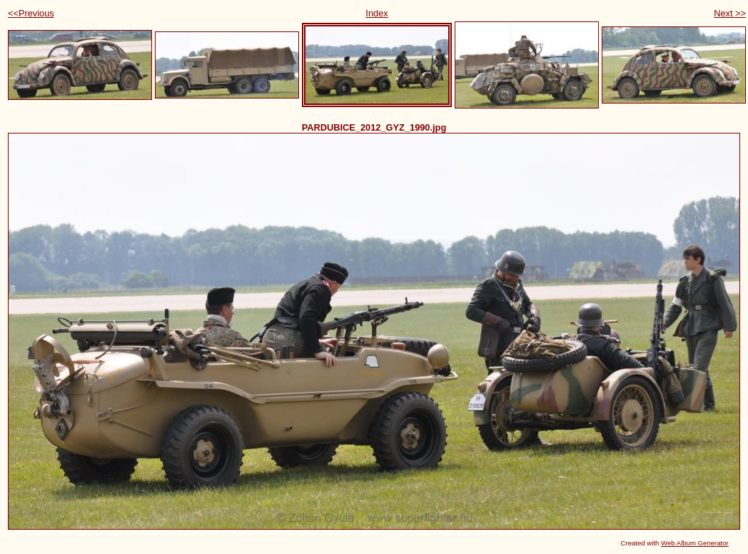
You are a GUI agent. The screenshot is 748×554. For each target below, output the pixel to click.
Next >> (730, 13)
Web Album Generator (695, 543)
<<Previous (31, 13)
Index (376, 13)
